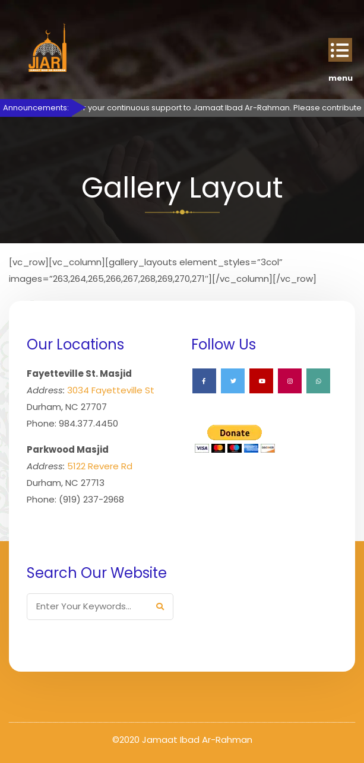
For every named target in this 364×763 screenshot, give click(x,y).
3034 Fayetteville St (110, 390)
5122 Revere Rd (99, 466)
